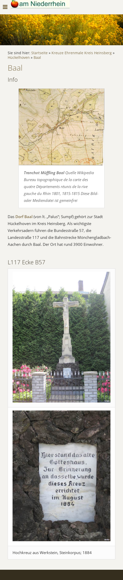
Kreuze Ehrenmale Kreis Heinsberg (82, 53)
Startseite (39, 53)
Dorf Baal (24, 216)
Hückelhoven (19, 57)
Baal (37, 57)
